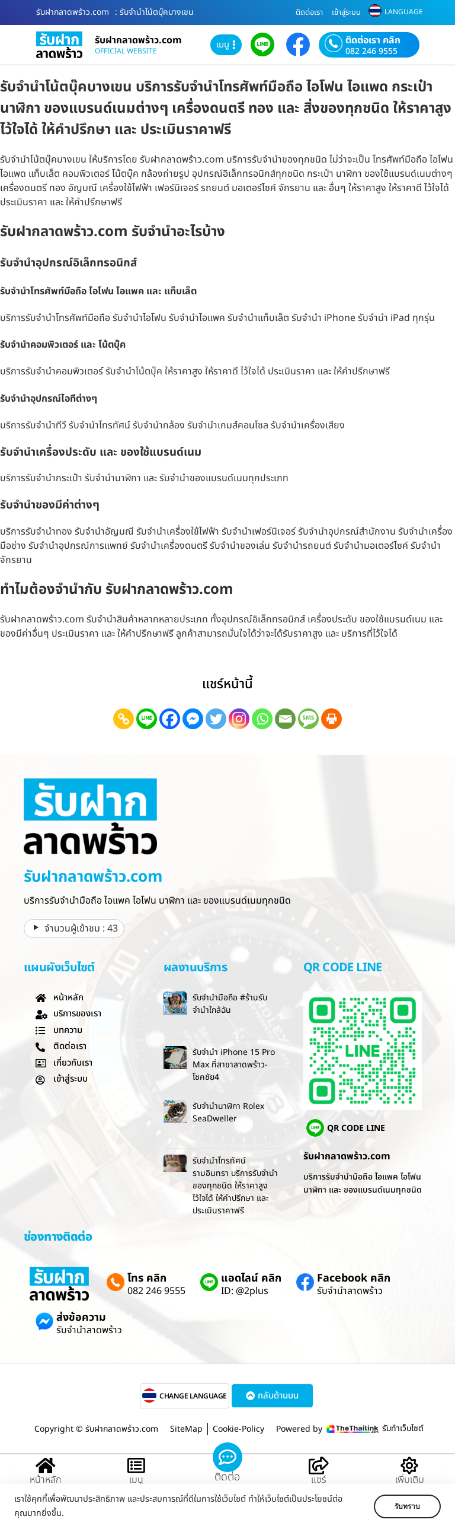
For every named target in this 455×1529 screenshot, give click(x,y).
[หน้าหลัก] (46, 1466)
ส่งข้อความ (81, 1317)
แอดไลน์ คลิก (251, 1278)
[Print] (331, 718)
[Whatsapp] (262, 718)
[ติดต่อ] (227, 1457)
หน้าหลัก (45, 1480)
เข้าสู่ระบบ (346, 12)
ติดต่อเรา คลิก (372, 40)
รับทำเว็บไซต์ (403, 1428)
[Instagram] (239, 718)
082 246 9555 (371, 51)
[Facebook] (169, 718)
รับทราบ (406, 1506)
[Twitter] (216, 718)
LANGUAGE (403, 12)
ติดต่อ (227, 1477)
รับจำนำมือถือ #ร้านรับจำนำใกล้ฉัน (230, 1003)
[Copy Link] (123, 718)
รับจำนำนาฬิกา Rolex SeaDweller (228, 1112)
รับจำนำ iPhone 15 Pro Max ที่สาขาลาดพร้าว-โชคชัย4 (234, 1064)
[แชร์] (319, 1466)
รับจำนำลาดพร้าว (350, 1291)
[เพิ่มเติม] (409, 1466)
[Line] (146, 718)
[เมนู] (136, 1466)
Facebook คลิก (353, 1278)
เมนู (136, 1480)
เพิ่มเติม (409, 1480)
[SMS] (308, 718)
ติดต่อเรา (309, 12)
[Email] (285, 718)
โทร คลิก (146, 1278)
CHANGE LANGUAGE (193, 1396)
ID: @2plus (244, 1291)
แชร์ (318, 1480)
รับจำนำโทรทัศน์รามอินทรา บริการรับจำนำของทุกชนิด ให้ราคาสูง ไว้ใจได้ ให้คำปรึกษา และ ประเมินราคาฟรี (235, 1186)
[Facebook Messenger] (192, 718)
